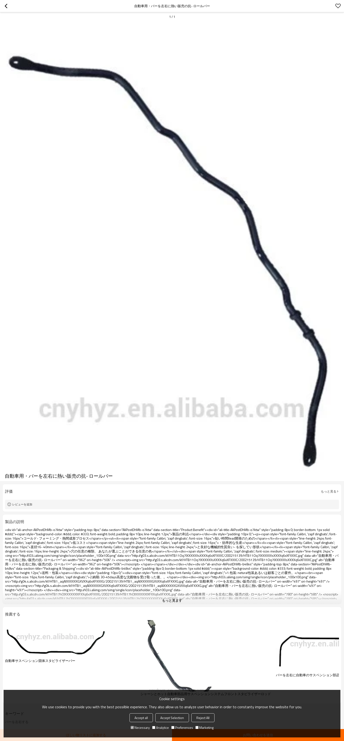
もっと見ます (172, 600)
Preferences (182, 727)
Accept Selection (172, 717)
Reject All (203, 717)
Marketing (204, 727)
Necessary (140, 727)
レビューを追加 (22, 504)
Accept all (141, 717)
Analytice (160, 727)
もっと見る (328, 491)
